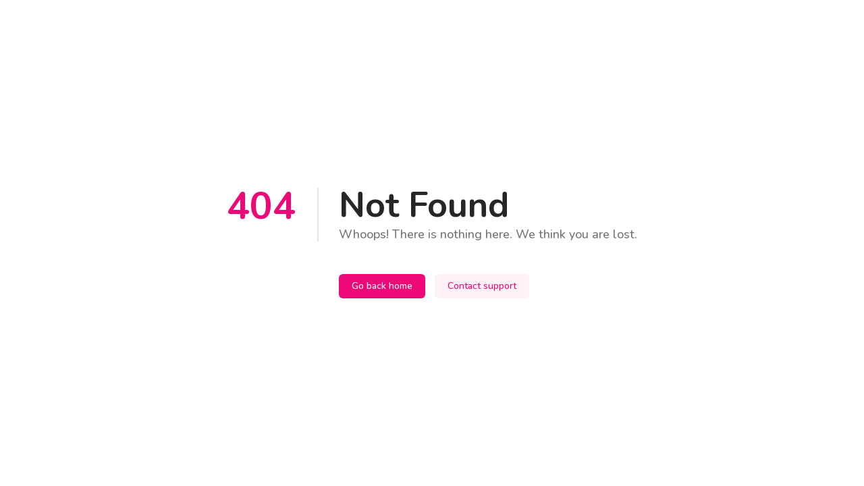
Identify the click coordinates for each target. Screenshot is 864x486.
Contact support (482, 285)
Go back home (382, 285)
